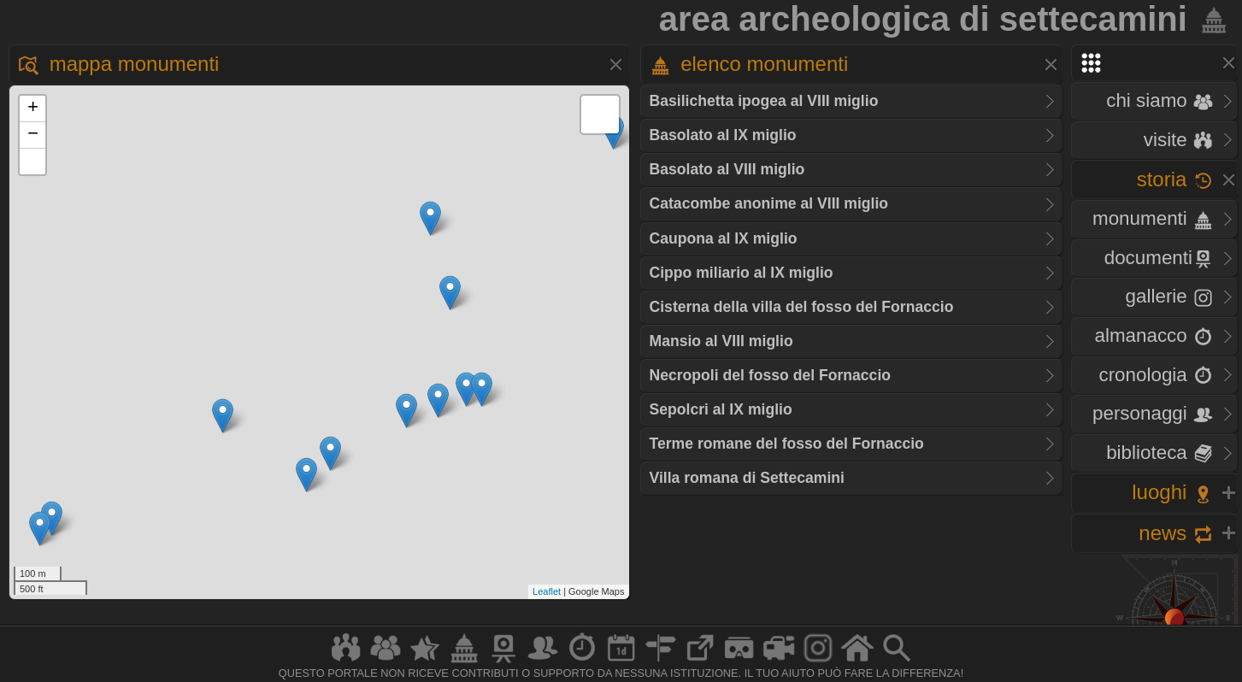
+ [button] (32, 108)
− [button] (32, 135)
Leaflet (547, 591)
